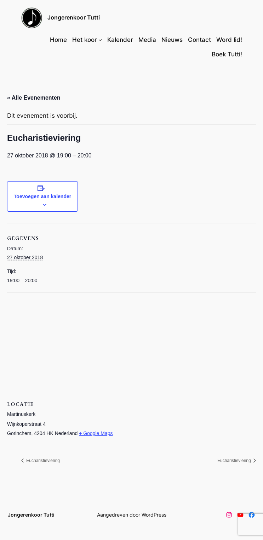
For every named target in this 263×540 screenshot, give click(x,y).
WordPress (154, 515)
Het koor (84, 39)
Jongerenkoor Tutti (73, 17)
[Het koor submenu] (100, 39)
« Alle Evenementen (34, 98)
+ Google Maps (96, 433)
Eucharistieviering (42, 460)
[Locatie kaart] (131, 343)
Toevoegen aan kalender (42, 196)
